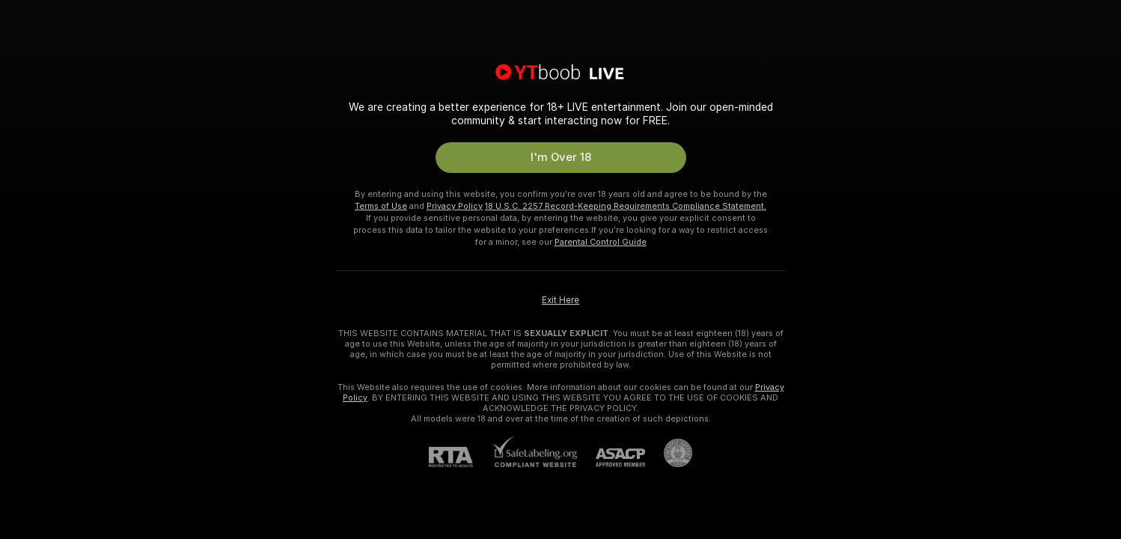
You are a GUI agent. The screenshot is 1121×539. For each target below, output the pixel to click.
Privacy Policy (455, 206)
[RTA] (460, 457)
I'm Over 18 (561, 157)
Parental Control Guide (601, 242)
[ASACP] (611, 457)
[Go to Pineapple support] (668, 453)
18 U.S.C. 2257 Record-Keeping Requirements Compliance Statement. (625, 206)
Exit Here (560, 300)
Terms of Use (381, 206)
